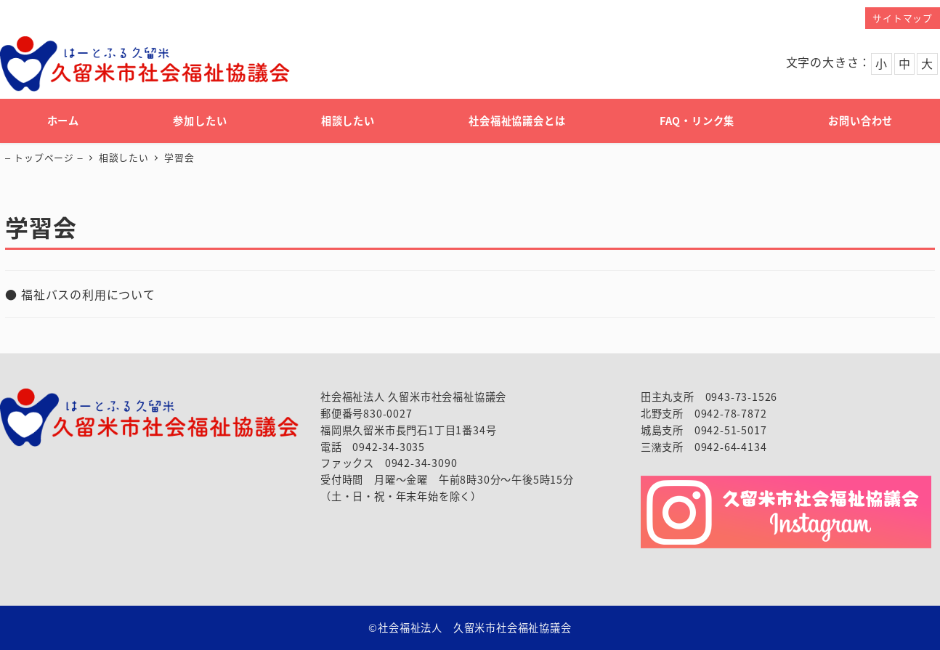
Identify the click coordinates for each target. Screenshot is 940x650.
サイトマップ (902, 18)
